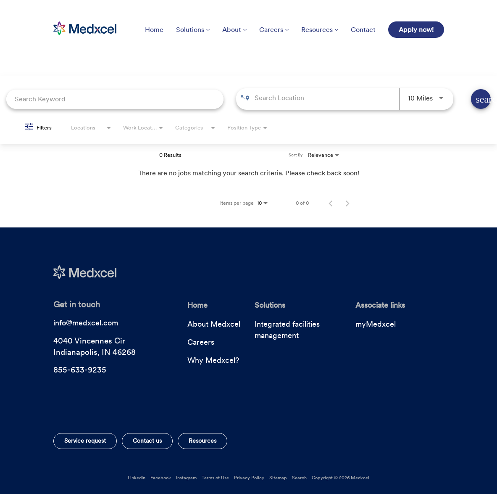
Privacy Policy (249, 478)
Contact (363, 30)
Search (299, 478)
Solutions (193, 30)
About (234, 30)
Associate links (380, 305)
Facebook (160, 478)
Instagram (186, 478)
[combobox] (115, 99)
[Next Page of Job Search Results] (347, 203)
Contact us (147, 440)
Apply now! (416, 30)
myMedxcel (375, 324)
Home (154, 30)
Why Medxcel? (213, 360)
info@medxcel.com (85, 322)
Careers (274, 30)
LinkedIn (136, 478)
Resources (319, 30)
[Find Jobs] (481, 99)
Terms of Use (215, 478)
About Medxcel (213, 324)
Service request (85, 440)
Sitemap (278, 478)
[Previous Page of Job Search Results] (330, 203)
